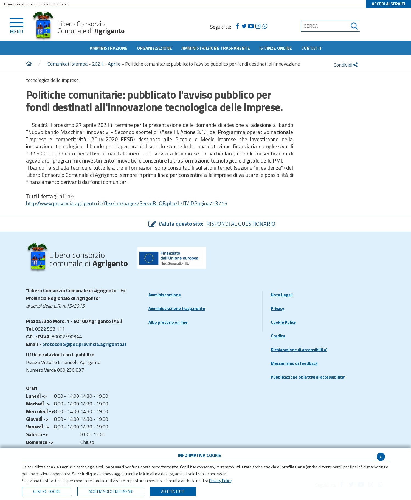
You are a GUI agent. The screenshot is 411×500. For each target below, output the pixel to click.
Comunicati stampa (67, 63)
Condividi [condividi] (346, 65)
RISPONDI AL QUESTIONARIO (240, 223)
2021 (97, 63)
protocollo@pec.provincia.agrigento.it (84, 344)
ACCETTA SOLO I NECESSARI (111, 491)
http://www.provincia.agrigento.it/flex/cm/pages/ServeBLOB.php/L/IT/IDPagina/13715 (126, 203)
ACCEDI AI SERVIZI (388, 4)
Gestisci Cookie (47, 491)
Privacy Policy (220, 481)
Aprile (114, 63)
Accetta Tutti (173, 491)
